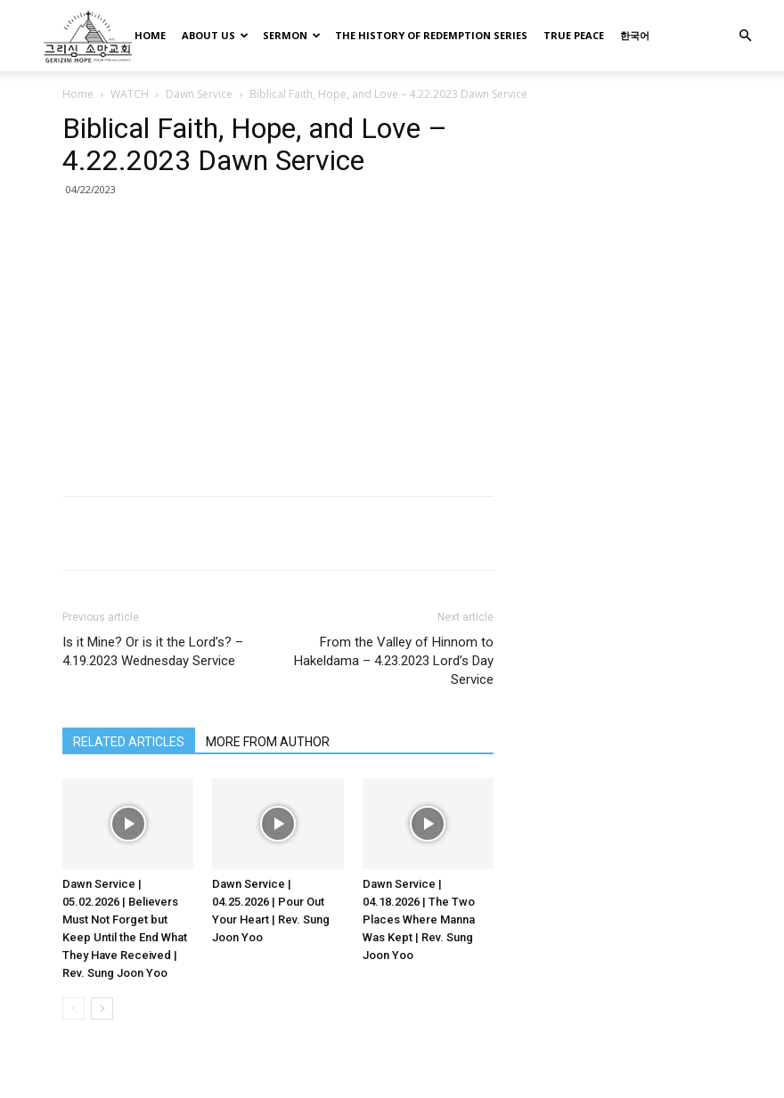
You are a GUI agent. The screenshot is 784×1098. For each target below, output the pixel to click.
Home (78, 94)
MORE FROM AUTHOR (268, 742)
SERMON (292, 35)
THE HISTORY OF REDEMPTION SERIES (431, 35)
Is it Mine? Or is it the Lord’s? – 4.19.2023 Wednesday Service (152, 651)
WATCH (129, 94)
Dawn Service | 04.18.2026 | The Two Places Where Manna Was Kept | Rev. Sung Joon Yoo (419, 919)
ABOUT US (215, 35)
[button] (744, 36)
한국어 (634, 35)
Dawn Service (199, 94)
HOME (150, 35)
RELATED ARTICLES (128, 742)
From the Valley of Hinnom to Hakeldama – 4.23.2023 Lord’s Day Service (394, 660)
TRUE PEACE (573, 35)
